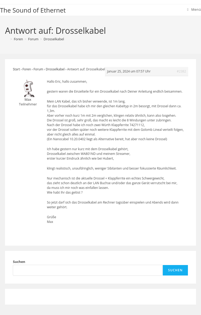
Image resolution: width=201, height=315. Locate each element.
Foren (27, 69)
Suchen (19, 261)
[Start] (7, 39)
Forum (38, 69)
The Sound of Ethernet (33, 10)
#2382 (181, 71)
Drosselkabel (54, 39)
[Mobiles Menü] (194, 9)
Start (16, 69)
